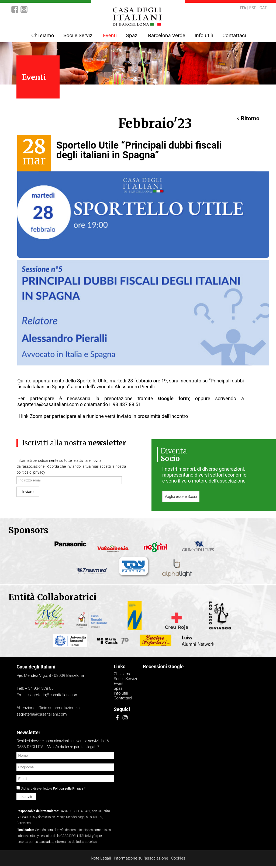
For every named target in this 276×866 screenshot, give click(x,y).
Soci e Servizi (78, 35)
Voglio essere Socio (181, 496)
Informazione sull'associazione (141, 858)
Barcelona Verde (166, 35)
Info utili (204, 35)
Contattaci (234, 35)
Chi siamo (42, 35)
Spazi (132, 35)
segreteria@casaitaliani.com (48, 404)
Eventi (110, 35)
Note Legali (101, 858)
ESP (253, 7)
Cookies (178, 858)
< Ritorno (248, 118)
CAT (263, 7)
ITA (243, 7)
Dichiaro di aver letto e (52, 788)
